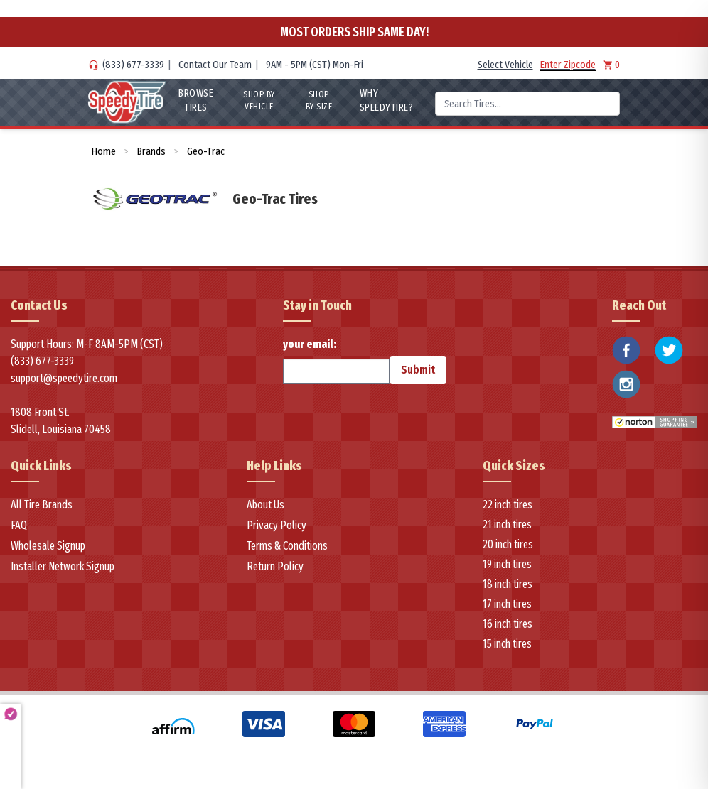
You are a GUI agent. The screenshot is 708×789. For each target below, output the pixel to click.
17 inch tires (507, 604)
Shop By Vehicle (259, 100)
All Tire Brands (42, 504)
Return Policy (275, 566)
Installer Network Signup (62, 566)
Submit (418, 369)
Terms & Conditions (287, 546)
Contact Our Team (215, 64)
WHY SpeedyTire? (386, 100)
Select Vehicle (505, 64)
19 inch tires (507, 564)
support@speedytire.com (64, 378)
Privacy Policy (276, 525)
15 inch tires (507, 644)
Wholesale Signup (48, 546)
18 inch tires (507, 584)
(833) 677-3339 (133, 64)
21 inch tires (507, 524)
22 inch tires (507, 504)
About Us (265, 504)
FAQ (19, 525)
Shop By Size (319, 100)
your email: (336, 360)
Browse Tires (195, 100)
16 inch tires (507, 624)
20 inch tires (508, 544)
